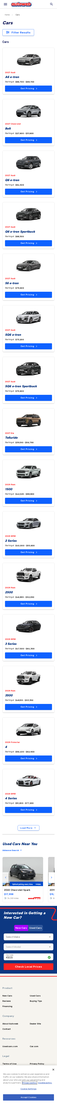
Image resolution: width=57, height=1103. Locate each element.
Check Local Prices (28, 966)
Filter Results (18, 32)
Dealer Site (35, 1023)
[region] (28, 1084)
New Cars (21, 927)
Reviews (6, 1001)
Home (7, 15)
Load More (28, 828)
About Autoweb (10, 1023)
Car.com (34, 1046)
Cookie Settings (28, 1088)
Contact (6, 1029)
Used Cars (35, 927)
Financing (7, 1006)
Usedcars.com (10, 1046)
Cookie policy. (45, 1082)
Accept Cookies (28, 1097)
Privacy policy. (29, 1082)
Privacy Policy (37, 1063)
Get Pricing (29, 88)
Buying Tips (36, 1001)
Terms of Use (9, 1063)
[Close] (53, 1069)
